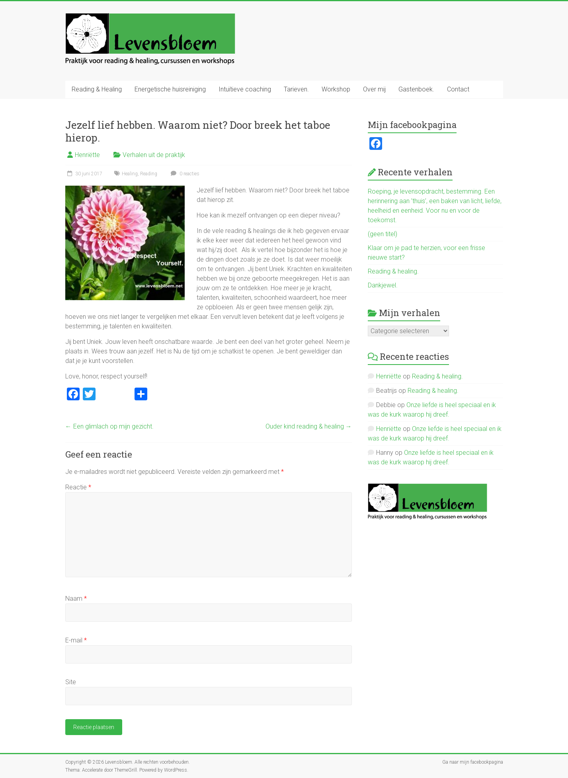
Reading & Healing (97, 89)
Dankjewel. (383, 285)
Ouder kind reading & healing (308, 426)
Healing (130, 174)
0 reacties (184, 174)
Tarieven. (296, 89)
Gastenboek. (416, 89)
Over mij (374, 89)
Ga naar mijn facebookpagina (472, 762)
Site (70, 682)
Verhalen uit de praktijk (154, 155)
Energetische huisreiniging (170, 89)
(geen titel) (382, 234)
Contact (458, 89)
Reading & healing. (393, 271)
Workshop (336, 89)
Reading (148, 174)
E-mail (76, 640)
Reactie (78, 487)
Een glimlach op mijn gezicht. (109, 426)
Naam (76, 598)
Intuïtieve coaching (245, 89)
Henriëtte (87, 155)
